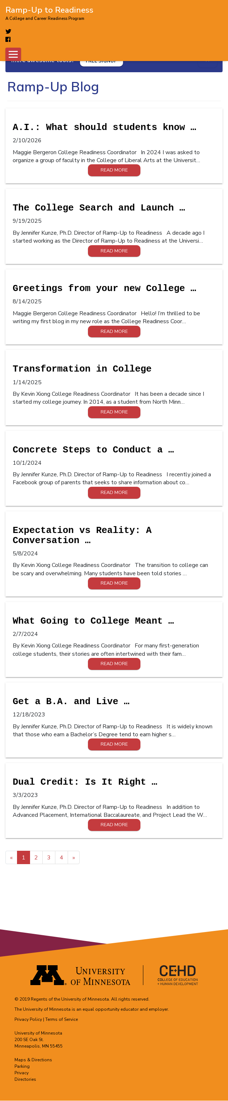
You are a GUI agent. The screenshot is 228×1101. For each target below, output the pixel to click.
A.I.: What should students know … (104, 128)
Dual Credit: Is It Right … (85, 782)
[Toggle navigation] (13, 54)
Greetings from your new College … (104, 289)
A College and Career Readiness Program (44, 18)
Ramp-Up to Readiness (49, 9)
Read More (114, 170)
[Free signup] (101, 60)
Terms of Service (61, 1020)
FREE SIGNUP (101, 61)
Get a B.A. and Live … (71, 702)
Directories (25, 1080)
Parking (22, 1067)
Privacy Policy (28, 1020)
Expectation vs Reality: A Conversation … (82, 535)
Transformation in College (82, 369)
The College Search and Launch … (99, 208)
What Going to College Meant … (93, 621)
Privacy (21, 1073)
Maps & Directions (33, 1060)
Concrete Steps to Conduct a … (93, 450)
